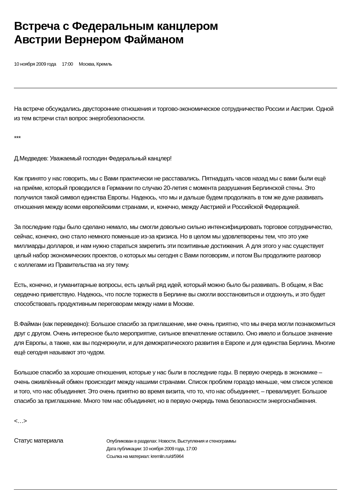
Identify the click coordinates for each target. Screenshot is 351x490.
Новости (166, 441)
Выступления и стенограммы (206, 441)
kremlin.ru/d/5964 (167, 456)
